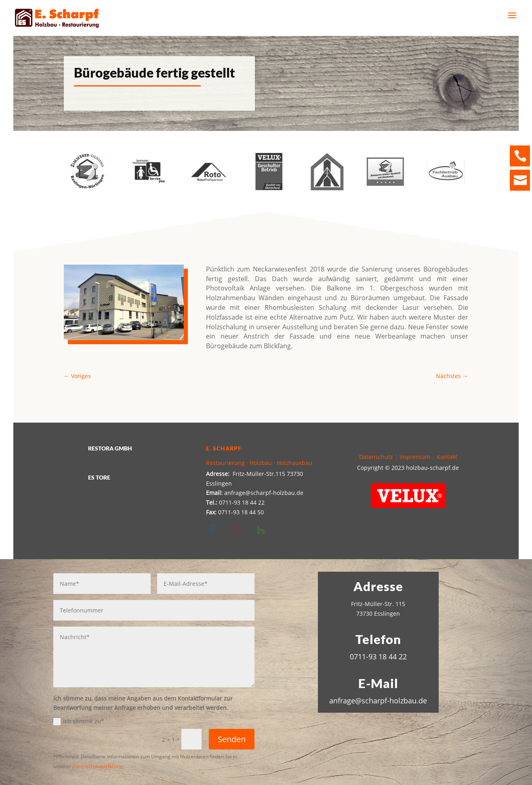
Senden (232, 739)
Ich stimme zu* (78, 721)
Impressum (415, 457)
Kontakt (447, 457)
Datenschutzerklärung (97, 766)
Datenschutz (376, 457)
